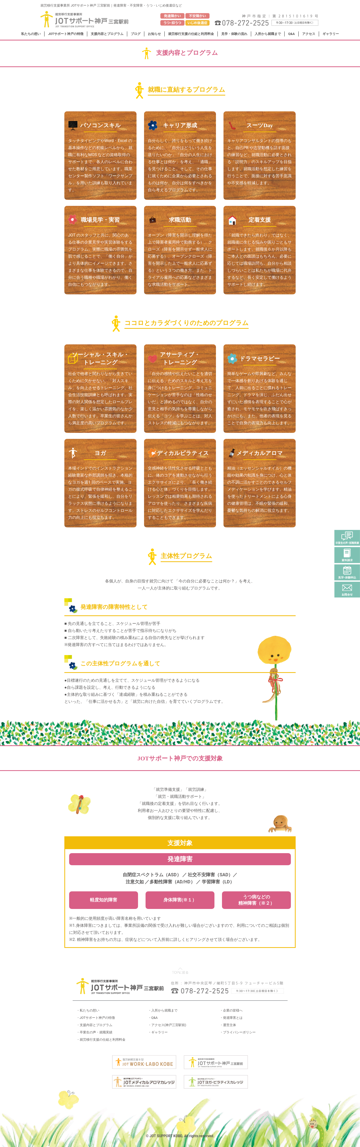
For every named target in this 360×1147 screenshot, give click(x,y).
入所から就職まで (268, 34)
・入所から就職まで (162, 1010)
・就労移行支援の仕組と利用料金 (100, 1039)
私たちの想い (31, 34)
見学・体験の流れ (234, 34)
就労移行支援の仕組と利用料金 (191, 34)
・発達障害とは (231, 1018)
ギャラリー (331, 34)
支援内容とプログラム (107, 34)
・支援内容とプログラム (94, 1025)
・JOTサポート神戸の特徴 (95, 1018)
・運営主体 (228, 1025)
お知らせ (154, 34)
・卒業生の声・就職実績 (94, 1032)
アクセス (308, 34)
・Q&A (153, 1018)
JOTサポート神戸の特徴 (65, 34)
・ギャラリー (158, 1032)
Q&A (291, 34)
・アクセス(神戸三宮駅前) (167, 1025)
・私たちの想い (87, 1010)
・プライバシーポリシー (238, 1032)
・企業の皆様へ (231, 1010)
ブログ (136, 34)
